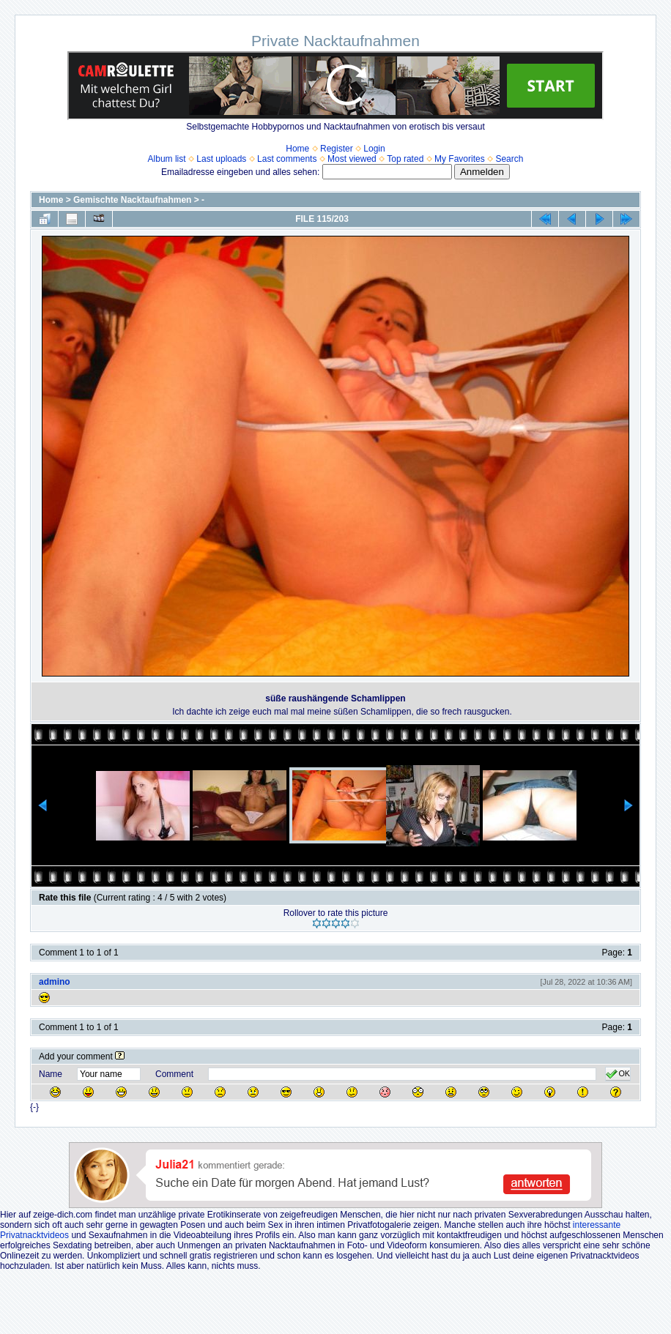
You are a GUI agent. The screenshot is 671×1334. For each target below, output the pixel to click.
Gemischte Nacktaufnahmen (132, 200)
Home (297, 149)
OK (618, 1074)
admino (54, 982)
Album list (167, 159)
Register (336, 149)
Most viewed (352, 159)
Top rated (405, 159)
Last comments (286, 159)
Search (509, 159)
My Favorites (459, 159)
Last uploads (221, 159)
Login (374, 149)
